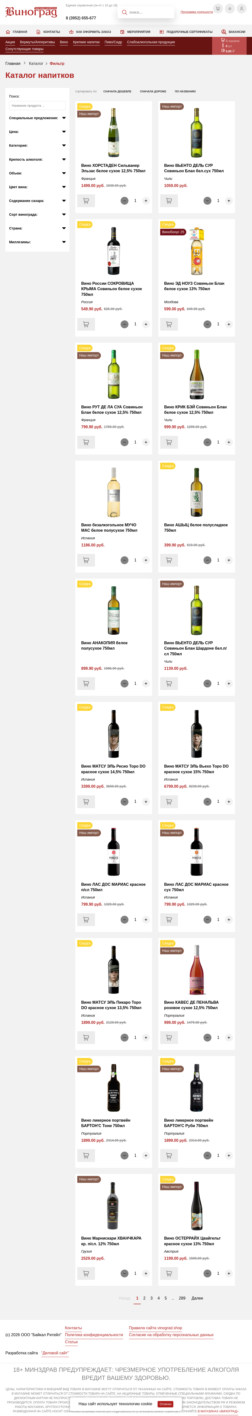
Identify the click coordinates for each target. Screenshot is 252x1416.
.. (173, 1298)
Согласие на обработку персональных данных (171, 1335)
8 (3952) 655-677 (81, 18)
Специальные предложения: (33, 118)
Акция (10, 42)
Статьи (71, 1342)
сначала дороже (153, 91)
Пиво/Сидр (113, 42)
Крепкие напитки (86, 42)
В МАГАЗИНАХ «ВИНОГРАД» (218, 1411)
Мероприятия (138, 32)
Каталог (36, 63)
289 (182, 1298)
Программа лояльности (197, 12)
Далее (197, 1298)
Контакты (51, 32)
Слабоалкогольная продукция (151, 42)
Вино (64, 42)
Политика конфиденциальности (94, 1335)
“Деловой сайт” (55, 1353)
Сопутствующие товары (24, 49)
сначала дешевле (117, 91)
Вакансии (237, 32)
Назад (124, 1298)
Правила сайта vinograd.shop (155, 1328)
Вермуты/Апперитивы (37, 42)
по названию (185, 91)
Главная (20, 32)
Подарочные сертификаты (189, 32)
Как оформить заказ (93, 32)
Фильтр (57, 63)
